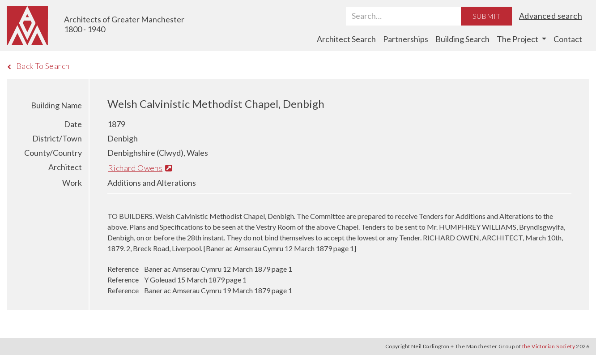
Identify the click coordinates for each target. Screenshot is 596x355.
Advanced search (550, 16)
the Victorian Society (548, 346)
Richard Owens (140, 168)
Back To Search (38, 66)
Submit (486, 16)
